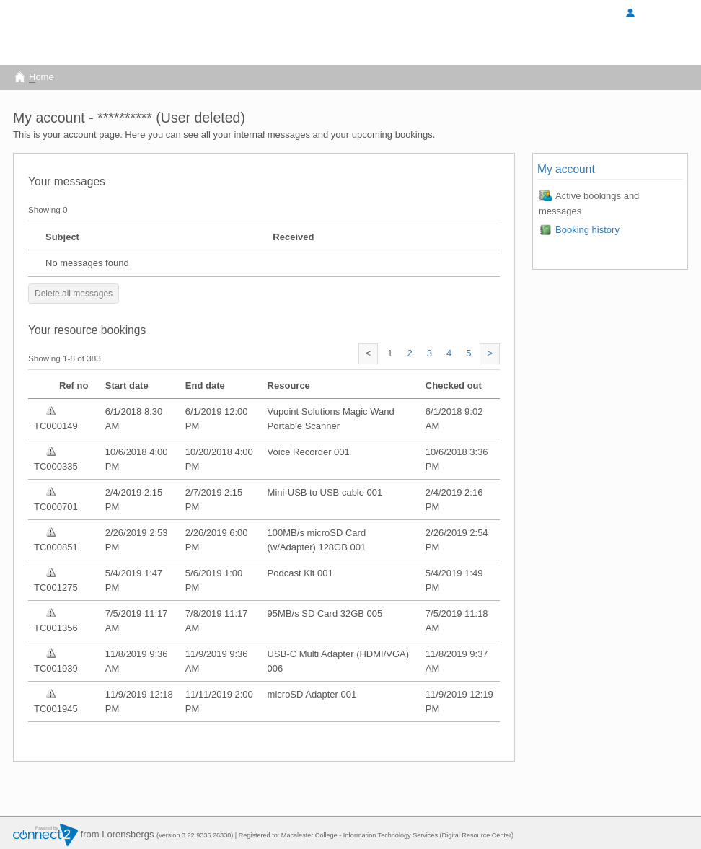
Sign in (590, 14)
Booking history (579, 229)
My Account (655, 14)
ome (33, 77)
